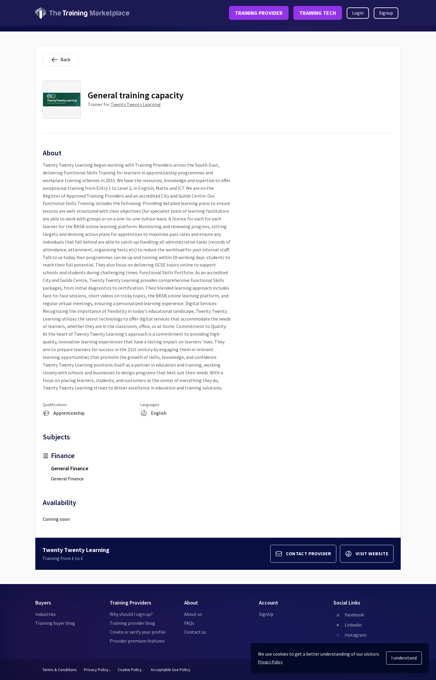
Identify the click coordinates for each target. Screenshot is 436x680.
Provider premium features (137, 641)
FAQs (189, 623)
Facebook (354, 615)
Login (358, 13)
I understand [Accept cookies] (404, 658)
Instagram (355, 635)
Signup (386, 13)
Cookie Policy (131, 669)
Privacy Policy (97, 669)
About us (193, 614)
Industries (45, 614)
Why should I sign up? (131, 614)
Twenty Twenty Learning (136, 104)
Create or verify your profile (138, 632)
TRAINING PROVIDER (259, 13)
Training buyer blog (55, 623)
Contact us (195, 632)
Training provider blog (132, 623)
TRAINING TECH (317, 13)
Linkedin (353, 625)
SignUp (266, 614)
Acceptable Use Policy (170, 669)
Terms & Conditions (59, 669)
